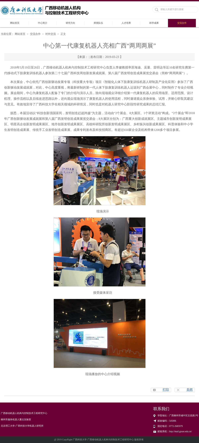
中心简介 (42, 23)
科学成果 (154, 23)
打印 (166, 389)
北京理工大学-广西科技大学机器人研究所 (22, 426)
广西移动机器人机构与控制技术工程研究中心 (24, 413)
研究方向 (70, 23)
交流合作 (182, 23)
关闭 (189, 389)
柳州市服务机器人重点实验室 (16, 419)
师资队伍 (98, 23)
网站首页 (14, 23)
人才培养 (126, 23)
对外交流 (50, 34)
